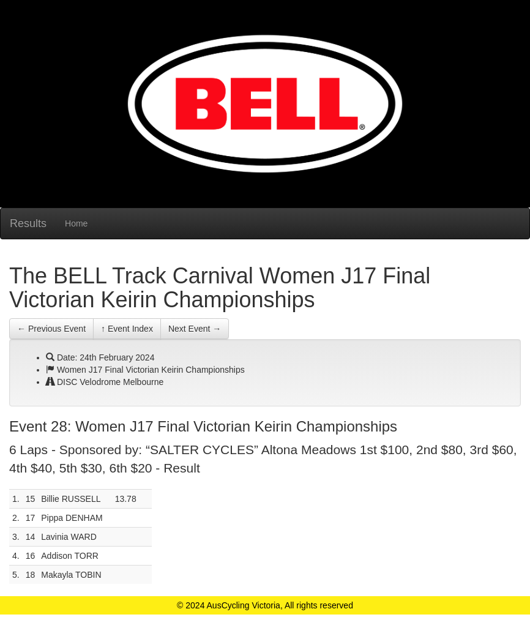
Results (28, 223)
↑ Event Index (127, 329)
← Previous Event (51, 329)
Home (76, 223)
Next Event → (194, 329)
